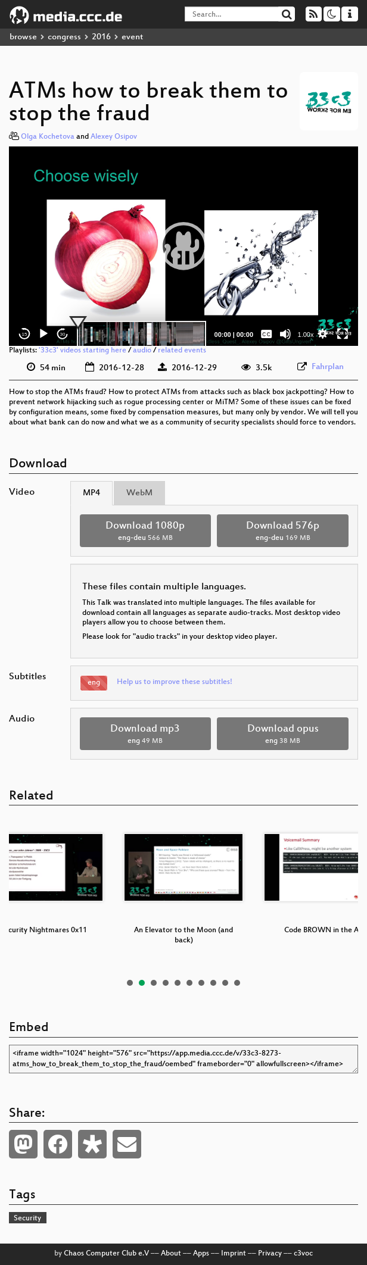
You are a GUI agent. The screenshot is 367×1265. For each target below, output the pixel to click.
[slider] (141, 334)
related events (182, 350)
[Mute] (285, 334)
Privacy (270, 1254)
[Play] (43, 334)
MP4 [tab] (91, 493)
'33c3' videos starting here (82, 350)
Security (27, 1218)
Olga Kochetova (47, 137)
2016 (101, 37)
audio (142, 350)
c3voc (303, 1254)
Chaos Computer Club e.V (106, 1254)
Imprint (233, 1254)
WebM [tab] (139, 493)
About (171, 1254)
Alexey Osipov (114, 137)
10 (237, 983)
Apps (201, 1254)
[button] (183, 246)
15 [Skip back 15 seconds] (24, 334)
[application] (183, 246)
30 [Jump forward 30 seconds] (63, 334)
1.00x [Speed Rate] (306, 334)
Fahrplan (328, 367)
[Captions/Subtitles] (266, 334)
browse (23, 37)
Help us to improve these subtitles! (174, 682)
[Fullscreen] (343, 334)
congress (64, 37)
